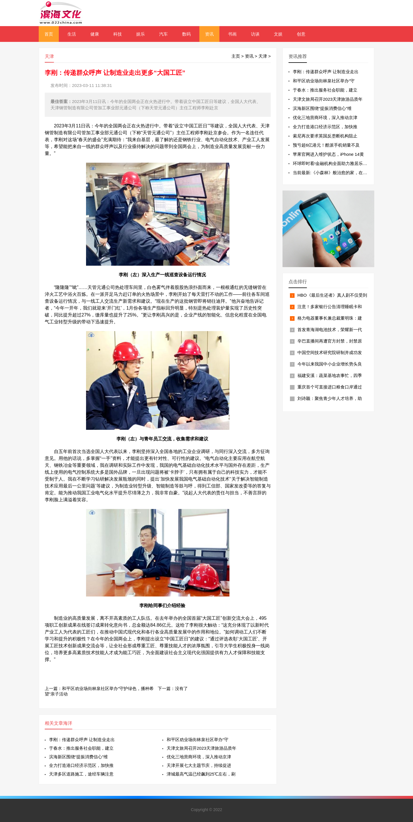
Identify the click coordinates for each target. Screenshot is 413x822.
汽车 (163, 34)
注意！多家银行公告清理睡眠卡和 (329, 306)
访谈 (255, 34)
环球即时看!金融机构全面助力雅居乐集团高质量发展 (343, 163)
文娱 (278, 34)
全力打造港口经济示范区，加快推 (81, 765)
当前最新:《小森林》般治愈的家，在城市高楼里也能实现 (347, 172)
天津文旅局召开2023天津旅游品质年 (201, 748)
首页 (48, 34)
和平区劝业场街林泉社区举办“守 (197, 739)
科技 (117, 34)
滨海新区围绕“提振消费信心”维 (78, 756)
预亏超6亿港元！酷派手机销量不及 (326, 145)
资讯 (209, 34)
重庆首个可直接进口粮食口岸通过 (329, 386)
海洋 (67, 723)
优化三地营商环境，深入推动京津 (199, 756)
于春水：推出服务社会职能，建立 (81, 748)
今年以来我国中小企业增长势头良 (329, 364)
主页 (235, 56)
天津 (262, 56)
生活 (71, 34)
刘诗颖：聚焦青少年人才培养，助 (329, 398)
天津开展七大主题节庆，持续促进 (199, 765)
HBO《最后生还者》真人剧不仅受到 (332, 295)
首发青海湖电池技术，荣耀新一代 (329, 329)
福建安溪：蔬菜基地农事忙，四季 (329, 375)
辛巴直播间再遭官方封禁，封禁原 (329, 341)
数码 (186, 34)
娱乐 (140, 34)
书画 (232, 34)
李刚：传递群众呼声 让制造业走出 (82, 739)
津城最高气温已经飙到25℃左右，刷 (201, 774)
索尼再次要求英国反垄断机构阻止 (325, 135)
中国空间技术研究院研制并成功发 (329, 352)
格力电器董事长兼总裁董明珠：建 (329, 318)
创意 (301, 34)
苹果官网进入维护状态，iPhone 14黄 (328, 154)
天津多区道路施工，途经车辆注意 (81, 774)
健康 (94, 34)
